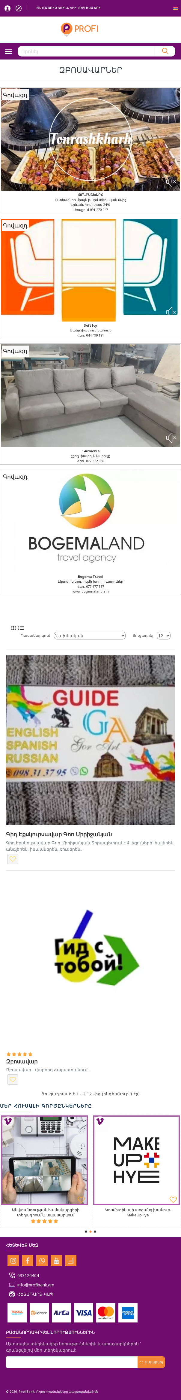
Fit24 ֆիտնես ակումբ (108, 1209)
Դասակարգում (35, 635)
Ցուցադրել (142, 635)
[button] (86, 1232)
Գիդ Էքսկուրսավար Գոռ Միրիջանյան (59, 834)
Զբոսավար (21, 1061)
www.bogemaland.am (91, 591)
